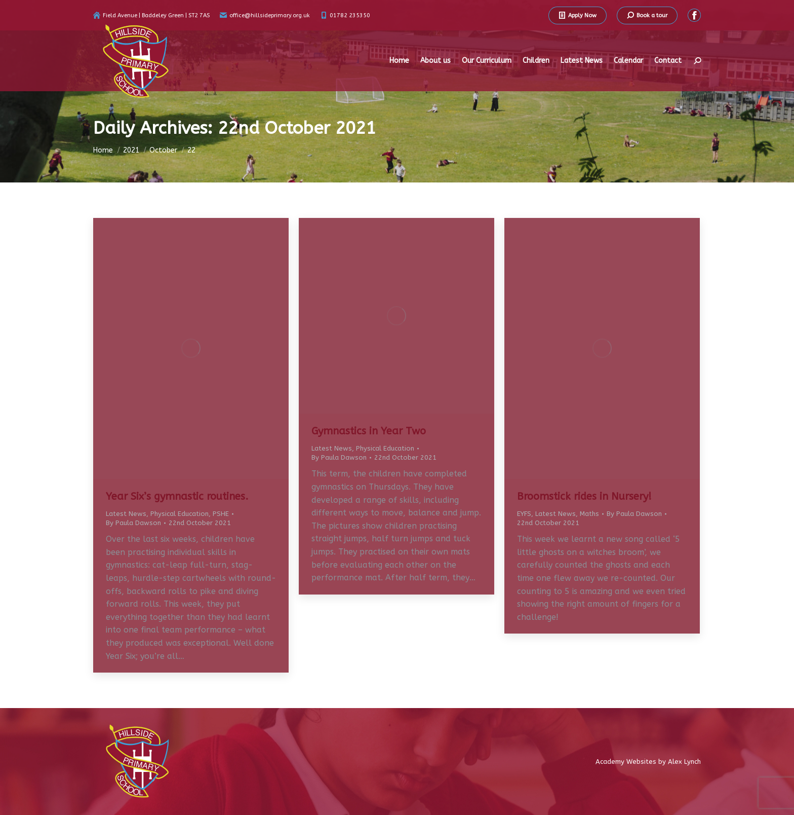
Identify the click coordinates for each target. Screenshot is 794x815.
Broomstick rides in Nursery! (584, 496)
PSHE (221, 513)
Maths (589, 513)
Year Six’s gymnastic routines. (177, 496)
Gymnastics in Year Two (368, 431)
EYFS (524, 513)
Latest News (126, 513)
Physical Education (179, 513)
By (133, 523)
